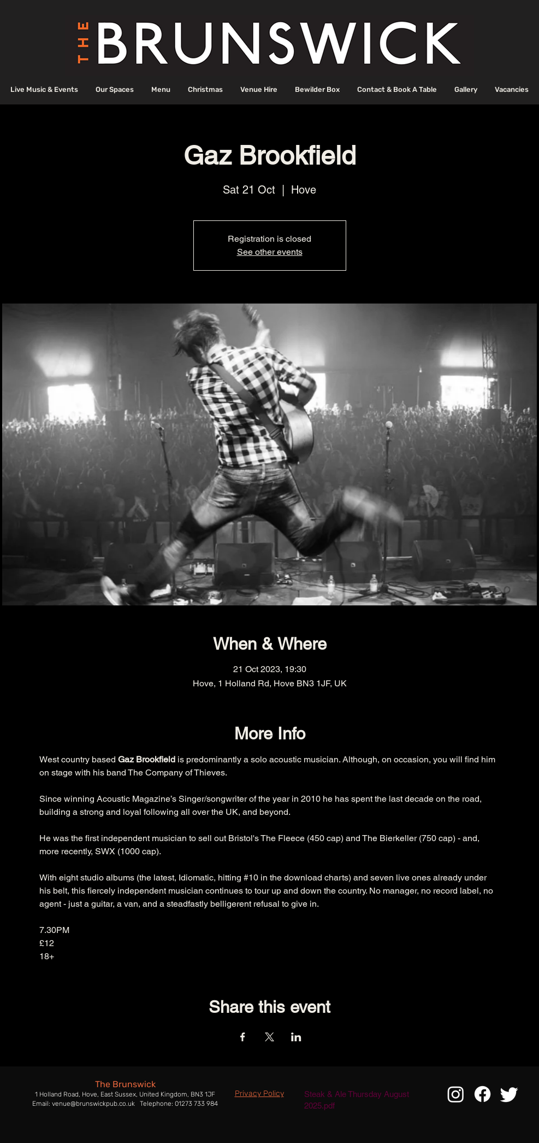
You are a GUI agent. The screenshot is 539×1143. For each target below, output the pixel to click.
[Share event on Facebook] (243, 1037)
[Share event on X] (269, 1037)
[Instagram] (455, 1094)
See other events (270, 252)
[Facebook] (482, 1094)
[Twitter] (509, 1094)
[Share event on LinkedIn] (296, 1037)
